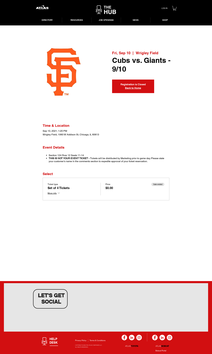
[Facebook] (124, 337)
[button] (174, 8)
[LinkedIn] (131, 337)
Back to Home (133, 88)
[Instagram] (139, 337)
